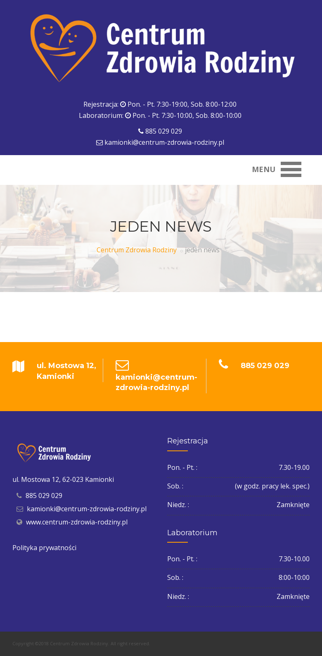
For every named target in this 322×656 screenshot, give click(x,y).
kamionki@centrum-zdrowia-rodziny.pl (164, 142)
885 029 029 (163, 131)
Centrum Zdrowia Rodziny (137, 249)
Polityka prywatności (44, 547)
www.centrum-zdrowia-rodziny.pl (77, 522)
